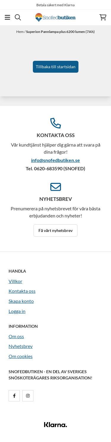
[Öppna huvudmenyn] (7, 17)
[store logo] (55, 17)
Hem (20, 31)
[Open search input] (18, 17)
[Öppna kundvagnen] (103, 17)
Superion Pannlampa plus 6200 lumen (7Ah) (60, 31)
